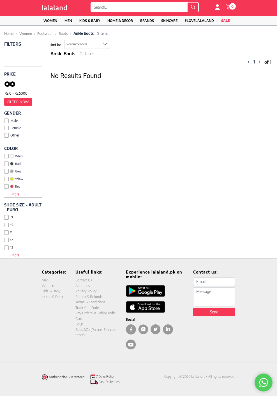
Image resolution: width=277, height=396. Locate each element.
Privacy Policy (86, 291)
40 (8, 225)
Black (12, 163)
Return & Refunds (89, 296)
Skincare (169, 21)
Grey (12, 171)
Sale (225, 21)
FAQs (79, 324)
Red (12, 186)
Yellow (13, 179)
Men (68, 21)
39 (8, 217)
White (13, 156)
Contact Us (83, 280)
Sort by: (55, 44)
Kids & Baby (89, 21)
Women (50, 21)
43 (8, 247)
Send (214, 311)
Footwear (45, 33)
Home (9, 33)
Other (11, 135)
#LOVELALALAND (199, 21)
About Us (82, 285)
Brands (147, 21)
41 (8, 232)
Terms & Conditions (90, 302)
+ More (14, 194)
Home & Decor (120, 21)
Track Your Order (87, 307)
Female (12, 128)
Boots (63, 33)
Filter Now (18, 101)
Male (11, 121)
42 (8, 240)
